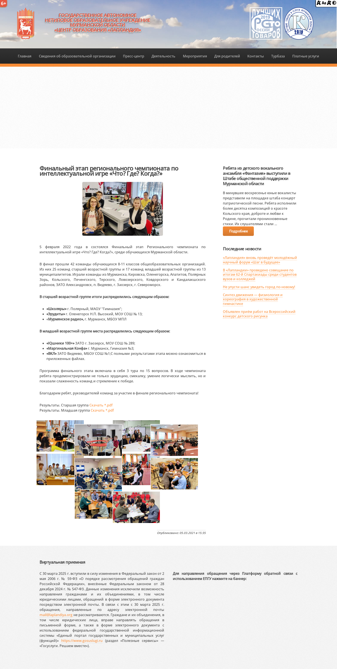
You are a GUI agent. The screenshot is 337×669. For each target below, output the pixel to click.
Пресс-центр (133, 56)
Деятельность (163, 56)
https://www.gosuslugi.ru (82, 640)
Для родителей (227, 56)
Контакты (255, 56)
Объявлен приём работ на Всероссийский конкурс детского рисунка (259, 313)
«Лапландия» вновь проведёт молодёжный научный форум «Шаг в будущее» (260, 260)
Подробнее (238, 231)
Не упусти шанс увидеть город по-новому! (259, 287)
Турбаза (278, 56)
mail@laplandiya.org (56, 614)
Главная (24, 56)
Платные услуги (305, 56)
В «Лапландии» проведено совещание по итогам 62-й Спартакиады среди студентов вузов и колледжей (260, 274)
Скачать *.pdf (101, 405)
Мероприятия (195, 56)
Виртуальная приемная (62, 562)
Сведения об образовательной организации (77, 56)
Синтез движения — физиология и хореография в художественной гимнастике (253, 299)
